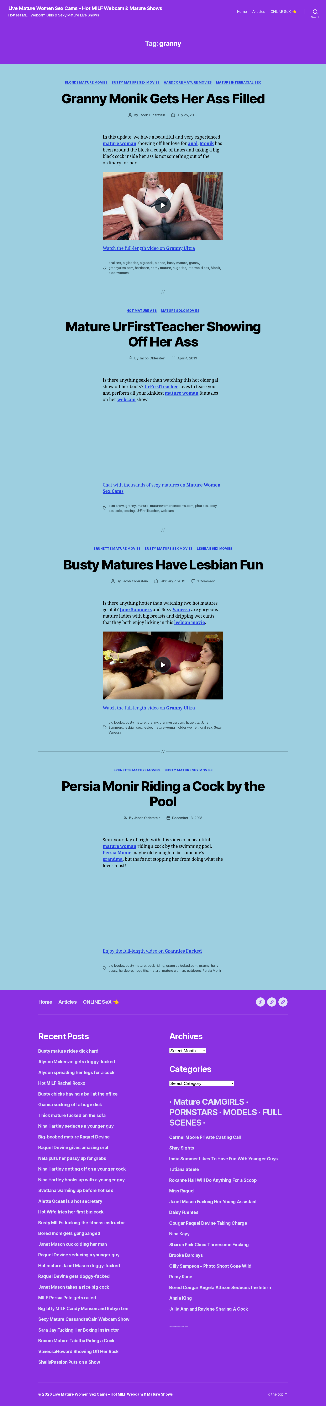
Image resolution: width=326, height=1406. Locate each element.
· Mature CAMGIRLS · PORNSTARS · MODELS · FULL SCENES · (225, 1112)
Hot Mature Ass (142, 311)
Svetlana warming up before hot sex (75, 1190)
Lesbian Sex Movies (214, 548)
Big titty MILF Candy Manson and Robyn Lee (83, 1308)
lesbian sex (133, 727)
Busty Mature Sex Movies (136, 82)
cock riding (155, 965)
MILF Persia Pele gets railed (67, 1297)
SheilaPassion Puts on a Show (69, 1362)
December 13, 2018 (187, 818)
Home (242, 11)
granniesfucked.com (181, 965)
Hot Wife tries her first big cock (71, 1212)
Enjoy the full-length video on (152, 951)
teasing (129, 511)
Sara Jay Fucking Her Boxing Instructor (78, 1330)
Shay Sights (181, 1148)
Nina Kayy (179, 1233)
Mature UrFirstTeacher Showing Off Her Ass (163, 334)
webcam (167, 511)
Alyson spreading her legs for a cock (76, 1072)
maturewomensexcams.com (171, 506)
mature (142, 506)
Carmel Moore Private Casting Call (205, 1137)
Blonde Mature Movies (86, 82)
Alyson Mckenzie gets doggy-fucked (76, 1061)
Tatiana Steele (184, 1169)
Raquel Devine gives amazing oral (73, 1147)
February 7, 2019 (172, 581)
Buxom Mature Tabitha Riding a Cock (76, 1340)
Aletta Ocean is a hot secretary (70, 1201)
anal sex (115, 263)
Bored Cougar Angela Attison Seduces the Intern (220, 1287)
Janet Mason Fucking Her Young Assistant (213, 1201)
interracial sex (198, 268)
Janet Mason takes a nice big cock (73, 1287)
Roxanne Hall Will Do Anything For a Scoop (213, 1180)
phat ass (201, 506)
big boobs (130, 263)
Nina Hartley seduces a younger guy (76, 1126)
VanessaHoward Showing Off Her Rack (78, 1351)
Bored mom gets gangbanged (69, 1233)
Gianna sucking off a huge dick (70, 1104)
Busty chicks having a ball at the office (78, 1094)
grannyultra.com (121, 268)
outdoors (194, 970)
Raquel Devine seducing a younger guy (78, 1254)
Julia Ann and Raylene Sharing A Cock (208, 1309)
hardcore (142, 268)
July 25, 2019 (187, 115)
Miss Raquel (182, 1190)
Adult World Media (177, 1326)
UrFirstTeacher (148, 511)
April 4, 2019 (187, 358)
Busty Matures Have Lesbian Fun (163, 565)
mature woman (165, 727)
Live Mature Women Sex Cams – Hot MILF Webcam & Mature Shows (113, 1394)
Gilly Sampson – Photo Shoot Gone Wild (210, 1266)
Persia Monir (212, 970)
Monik (215, 268)
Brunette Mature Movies (117, 548)
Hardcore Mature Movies (188, 82)
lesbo (147, 727)
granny (194, 263)
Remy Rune (180, 1276)
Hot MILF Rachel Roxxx (61, 1083)
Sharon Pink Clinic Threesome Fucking (209, 1244)
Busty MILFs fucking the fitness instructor (81, 1222)
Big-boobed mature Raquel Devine (74, 1137)
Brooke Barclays (186, 1255)
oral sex (206, 727)
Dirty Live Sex (171, 1326)
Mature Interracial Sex (238, 82)
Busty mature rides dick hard (68, 1051)
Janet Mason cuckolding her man (72, 1244)
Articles (258, 11)
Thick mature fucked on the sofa (72, 1115)
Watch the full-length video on (149, 248)
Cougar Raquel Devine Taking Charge (208, 1223)
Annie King (180, 1298)
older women (119, 273)
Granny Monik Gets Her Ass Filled (163, 98)
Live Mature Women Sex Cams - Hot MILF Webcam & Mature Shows (85, 8)
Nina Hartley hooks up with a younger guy (81, 1179)
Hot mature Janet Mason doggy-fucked (79, 1265)
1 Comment (206, 581)
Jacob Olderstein (152, 115)
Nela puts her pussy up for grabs (72, 1158)
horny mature (161, 268)
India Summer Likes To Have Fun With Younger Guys (223, 1158)
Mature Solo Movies (180, 311)
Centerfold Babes (184, 1326)
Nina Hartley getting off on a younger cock (82, 1169)
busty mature (177, 263)
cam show (116, 506)
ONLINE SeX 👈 (283, 11)
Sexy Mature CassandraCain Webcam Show (84, 1319)
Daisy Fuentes (184, 1212)
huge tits (179, 268)
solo (118, 511)
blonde (160, 263)
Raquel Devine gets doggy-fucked (74, 1276)
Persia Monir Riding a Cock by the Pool (163, 793)
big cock (146, 263)
